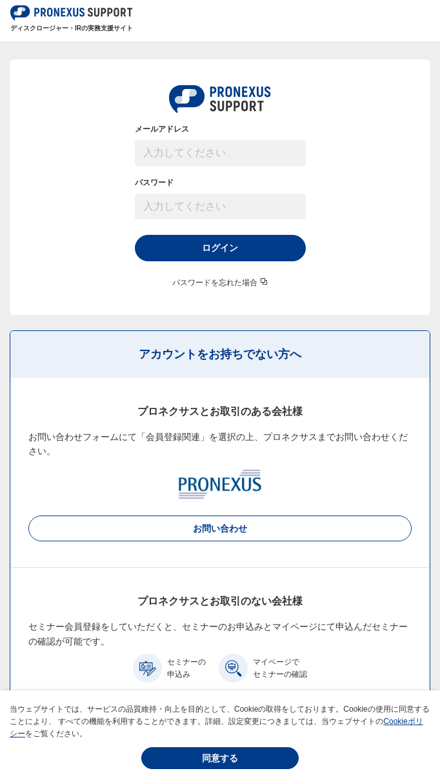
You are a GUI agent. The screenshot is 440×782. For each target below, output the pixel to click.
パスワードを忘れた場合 (214, 282)
